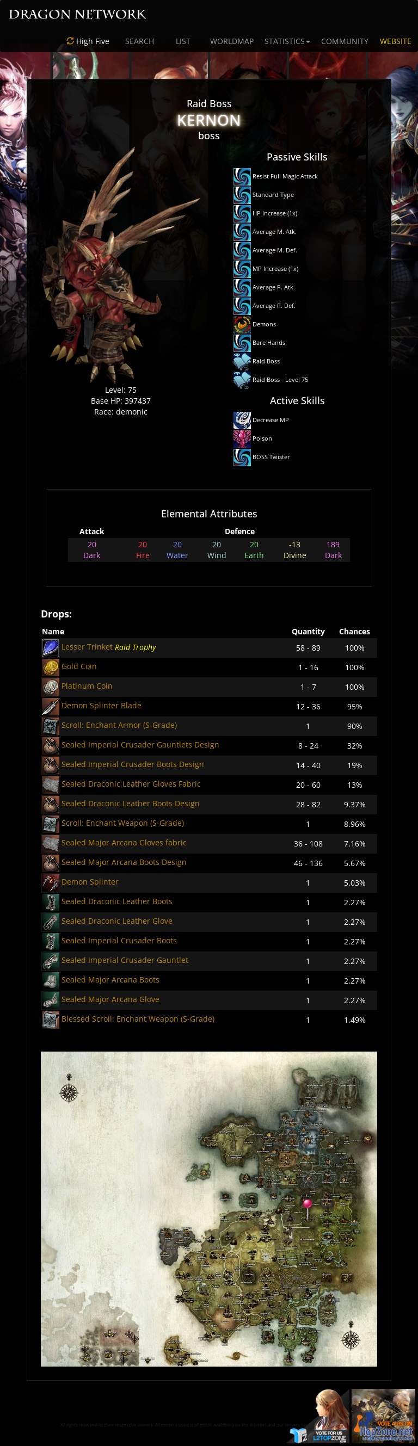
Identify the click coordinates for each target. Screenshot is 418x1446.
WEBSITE (395, 41)
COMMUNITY (344, 41)
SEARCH (139, 41)
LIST (183, 41)
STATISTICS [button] (287, 41)
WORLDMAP (232, 41)
